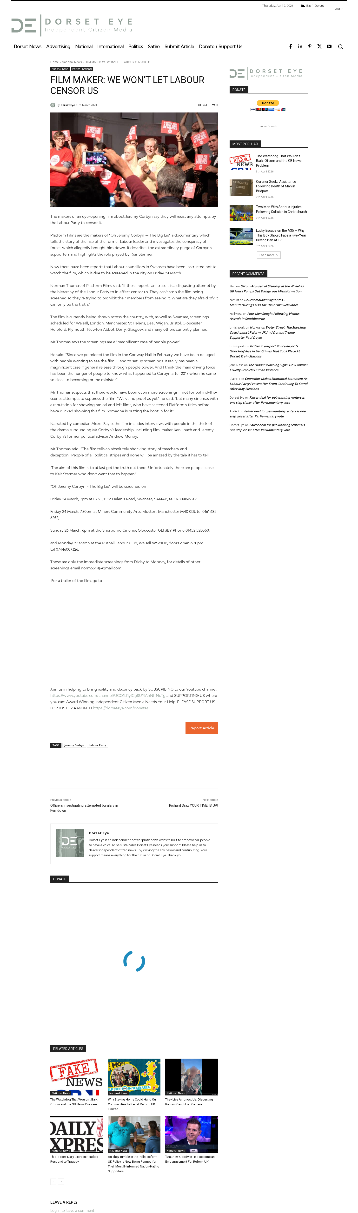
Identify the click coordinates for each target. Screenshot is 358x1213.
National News (72, 62)
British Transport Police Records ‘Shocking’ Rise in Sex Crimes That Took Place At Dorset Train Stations (265, 351)
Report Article (201, 728)
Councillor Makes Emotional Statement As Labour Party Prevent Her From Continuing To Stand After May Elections (268, 383)
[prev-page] (53, 1182)
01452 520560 (197, 530)
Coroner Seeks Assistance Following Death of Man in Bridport (276, 186)
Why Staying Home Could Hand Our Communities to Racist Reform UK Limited (132, 1104)
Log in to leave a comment (72, 1210)
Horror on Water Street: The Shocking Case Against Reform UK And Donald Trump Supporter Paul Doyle (267, 332)
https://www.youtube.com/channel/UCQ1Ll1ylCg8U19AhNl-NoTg (108, 695)
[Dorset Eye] (71, 25)
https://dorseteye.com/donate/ (120, 708)
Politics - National (82, 69)
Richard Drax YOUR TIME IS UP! (193, 805)
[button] (340, 46)
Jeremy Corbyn (74, 745)
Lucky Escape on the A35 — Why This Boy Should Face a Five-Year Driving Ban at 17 (281, 235)
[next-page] (61, 1182)
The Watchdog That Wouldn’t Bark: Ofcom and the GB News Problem (279, 160)
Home (54, 62)
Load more (268, 255)
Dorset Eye (67, 105)
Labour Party (97, 745)
